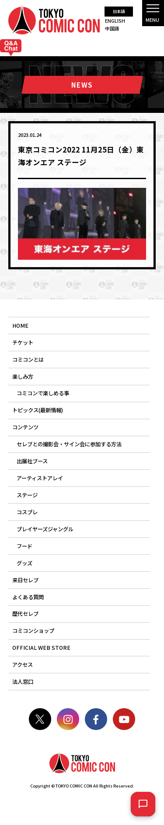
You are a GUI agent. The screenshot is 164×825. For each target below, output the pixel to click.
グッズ (24, 563)
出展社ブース (32, 461)
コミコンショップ (33, 631)
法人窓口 (22, 682)
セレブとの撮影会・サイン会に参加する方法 (69, 444)
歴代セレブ (25, 614)
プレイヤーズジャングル (45, 529)
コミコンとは (28, 359)
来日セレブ (25, 580)
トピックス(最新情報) (37, 410)
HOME (20, 325)
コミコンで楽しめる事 (43, 393)
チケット (22, 342)
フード (24, 546)
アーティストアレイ (40, 478)
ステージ (27, 495)
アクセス (22, 665)
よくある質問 (28, 597)
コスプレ (27, 512)
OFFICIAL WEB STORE (41, 648)
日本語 (119, 11)
